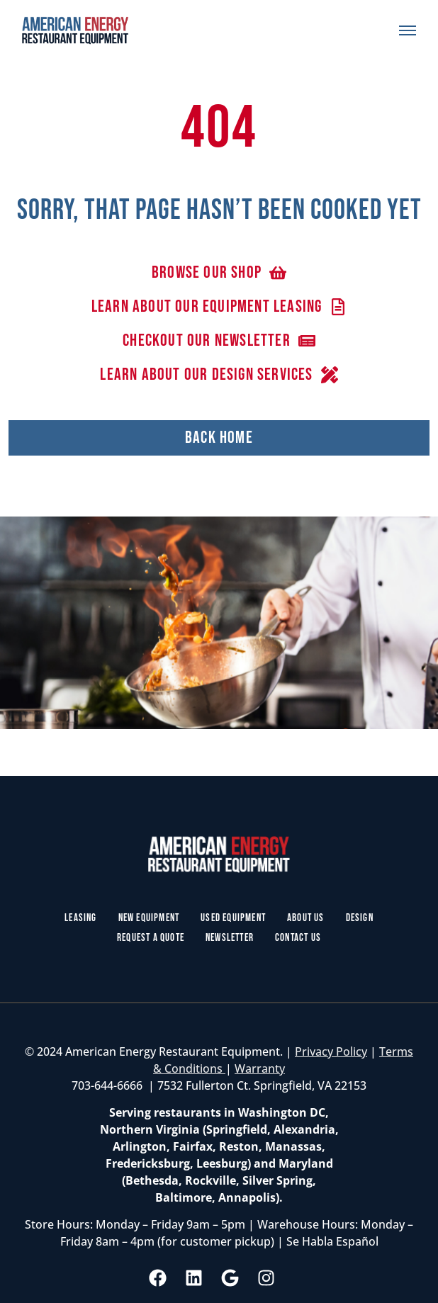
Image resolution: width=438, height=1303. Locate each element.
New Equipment (149, 918)
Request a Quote (150, 937)
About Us (306, 918)
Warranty (260, 1068)
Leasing (80, 918)
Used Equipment (233, 918)
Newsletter (230, 937)
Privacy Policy (331, 1051)
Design (360, 918)
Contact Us (298, 937)
